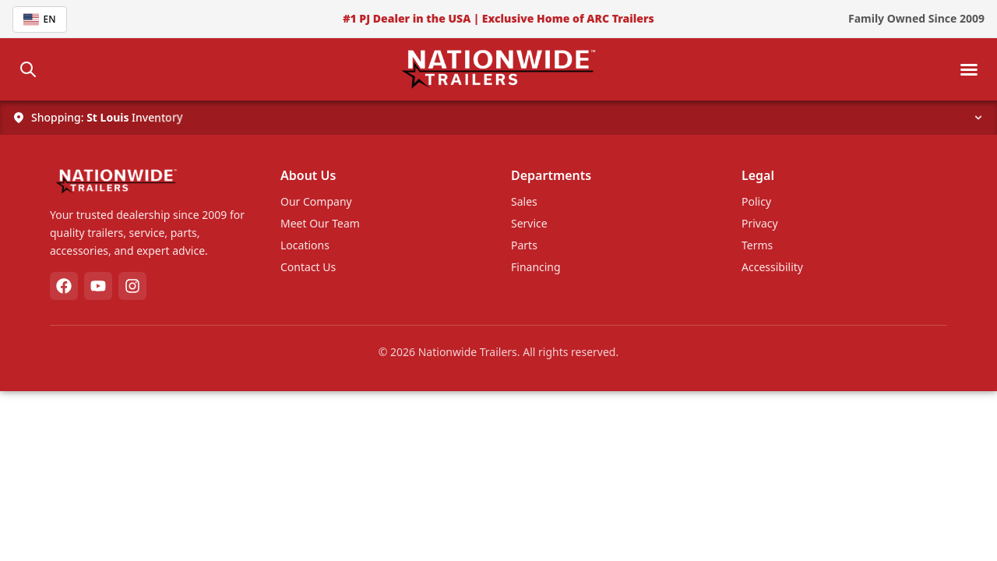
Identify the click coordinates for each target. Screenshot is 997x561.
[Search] (28, 69)
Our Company (316, 201)
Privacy (760, 223)
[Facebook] (64, 286)
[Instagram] (132, 286)
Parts (524, 245)
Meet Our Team (320, 223)
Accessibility (772, 266)
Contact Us (308, 266)
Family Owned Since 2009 (916, 18)
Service (529, 223)
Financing (536, 266)
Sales (524, 201)
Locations (304, 245)
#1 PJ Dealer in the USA (406, 18)
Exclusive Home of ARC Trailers (568, 18)
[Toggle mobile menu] (969, 69)
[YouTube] (98, 286)
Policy (756, 201)
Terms (757, 245)
